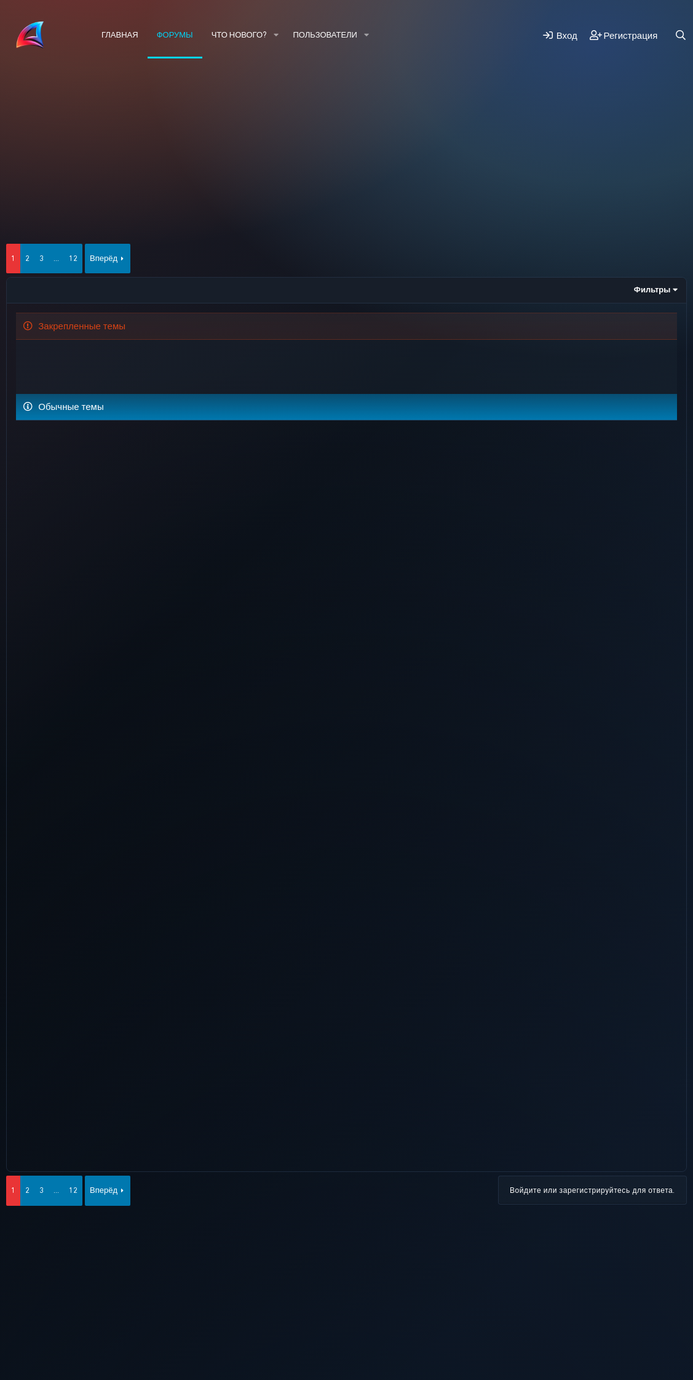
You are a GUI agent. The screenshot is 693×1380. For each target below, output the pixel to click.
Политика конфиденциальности (333, 1307)
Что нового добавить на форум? (177, 361)
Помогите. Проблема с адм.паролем (139, 483)
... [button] (56, 258)
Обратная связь (158, 1307)
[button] (276, 35)
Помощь (417, 1307)
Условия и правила (231, 1307)
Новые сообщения (64, 101)
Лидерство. (162, 442)
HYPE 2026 (32, 1307)
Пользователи (325, 34)
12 (73, 258)
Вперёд (103, 258)
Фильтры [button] (652, 289)
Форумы (175, 34)
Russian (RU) (92, 1307)
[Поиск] (680, 35)
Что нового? (239, 34)
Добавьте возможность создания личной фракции (244, 532)
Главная (119, 34)
